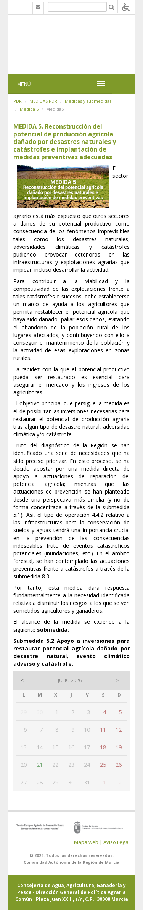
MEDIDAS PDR (43, 101)
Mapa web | (88, 842)
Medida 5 (29, 109)
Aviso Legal (116, 842)
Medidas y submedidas (88, 101)
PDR (17, 101)
